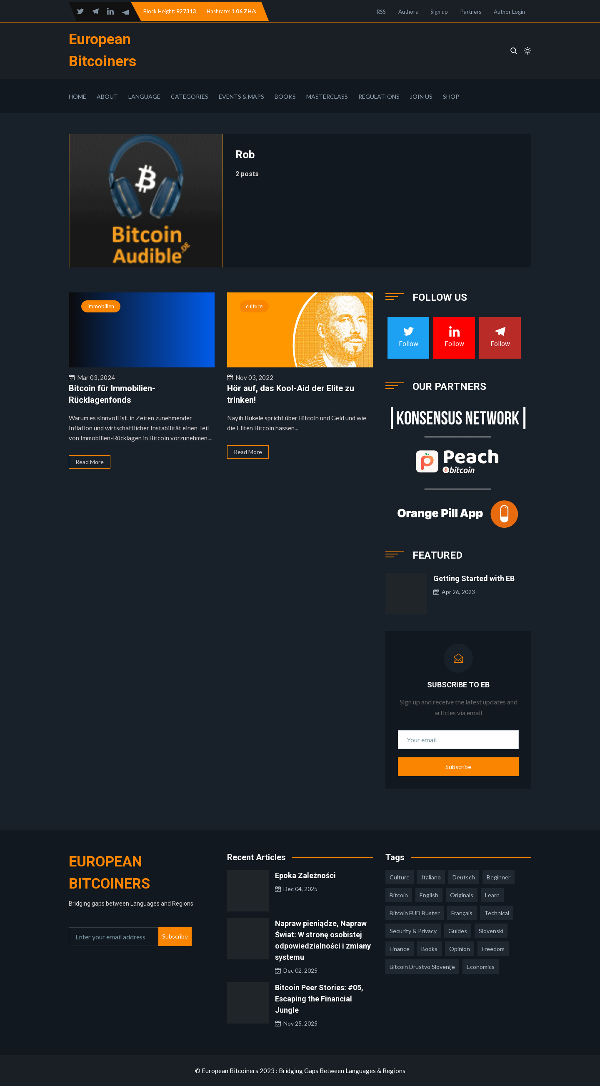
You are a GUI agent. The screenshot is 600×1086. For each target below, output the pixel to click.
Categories (189, 96)
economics (481, 966)
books (429, 948)
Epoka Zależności (305, 875)
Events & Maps (241, 96)
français (461, 912)
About (107, 96)
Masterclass (327, 96)
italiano (431, 877)
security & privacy (413, 930)
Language (144, 96)
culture (254, 306)
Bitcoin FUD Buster (415, 912)
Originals (461, 895)
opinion (459, 948)
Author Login (509, 11)
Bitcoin (399, 895)
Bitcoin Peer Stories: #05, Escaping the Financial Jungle (319, 998)
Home (77, 96)
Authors (408, 11)
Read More (89, 461)
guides (457, 930)
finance (400, 948)
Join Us (421, 96)
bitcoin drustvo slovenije (422, 966)
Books (285, 96)
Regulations (379, 96)
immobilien (101, 306)
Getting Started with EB (474, 578)
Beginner (498, 877)
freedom (493, 948)
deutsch (463, 877)
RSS (381, 11)
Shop (451, 96)
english (429, 895)
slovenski (491, 930)
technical (496, 912)
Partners (470, 11)
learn (492, 895)
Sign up (439, 11)
